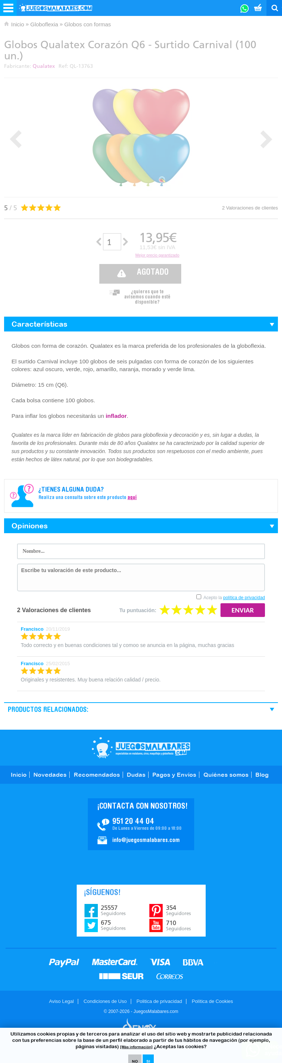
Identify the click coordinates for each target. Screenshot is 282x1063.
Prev (16, 139)
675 (113, 925)
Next (266, 139)
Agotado (153, 272)
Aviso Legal (61, 1001)
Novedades (50, 774)
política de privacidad (244, 597)
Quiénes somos (226, 774)
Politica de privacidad (159, 1001)
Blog (262, 774)
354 (178, 910)
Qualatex (44, 66)
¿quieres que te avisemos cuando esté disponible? (147, 295)
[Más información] (136, 1047)
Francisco (32, 629)
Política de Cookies (212, 1001)
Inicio (17, 24)
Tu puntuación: (137, 610)
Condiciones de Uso (105, 1001)
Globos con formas (87, 24)
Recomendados (97, 774)
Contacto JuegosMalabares (141, 824)
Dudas (136, 774)
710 (178, 925)
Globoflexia (44, 24)
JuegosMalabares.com (141, 747)
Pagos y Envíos (174, 774)
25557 (113, 910)
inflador (116, 416)
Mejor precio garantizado (157, 255)
